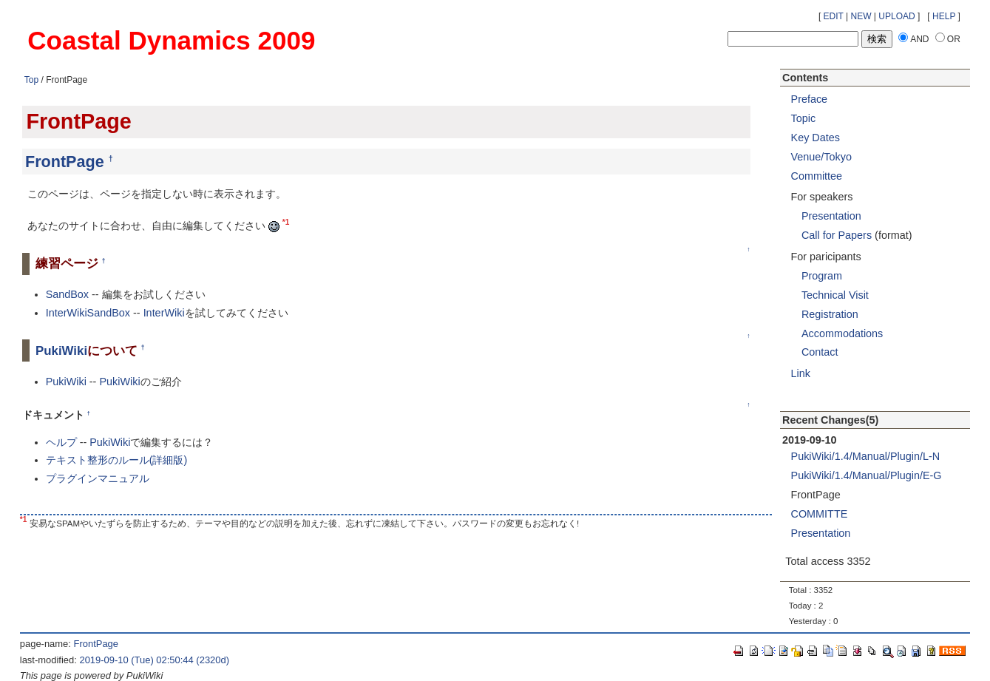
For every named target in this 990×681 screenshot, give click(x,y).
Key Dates (815, 137)
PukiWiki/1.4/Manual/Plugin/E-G (866, 475)
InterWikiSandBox (88, 313)
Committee (817, 176)
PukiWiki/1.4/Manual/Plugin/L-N (865, 456)
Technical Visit (835, 295)
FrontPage (64, 161)
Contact (819, 352)
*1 (286, 222)
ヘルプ (61, 442)
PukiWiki (61, 351)
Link (800, 373)
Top (31, 80)
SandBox (67, 294)
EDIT (834, 16)
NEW (861, 16)
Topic (803, 118)
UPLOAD (896, 16)
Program (821, 276)
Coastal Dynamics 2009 (171, 40)
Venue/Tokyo (821, 157)
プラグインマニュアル (97, 478)
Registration (829, 314)
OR (953, 39)
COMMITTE (819, 514)
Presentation (831, 216)
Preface (809, 99)
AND (919, 39)
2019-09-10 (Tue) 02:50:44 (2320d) (154, 659)
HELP (943, 16)
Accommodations (842, 333)
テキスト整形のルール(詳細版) (117, 460)
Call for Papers (836, 235)
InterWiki (164, 313)
